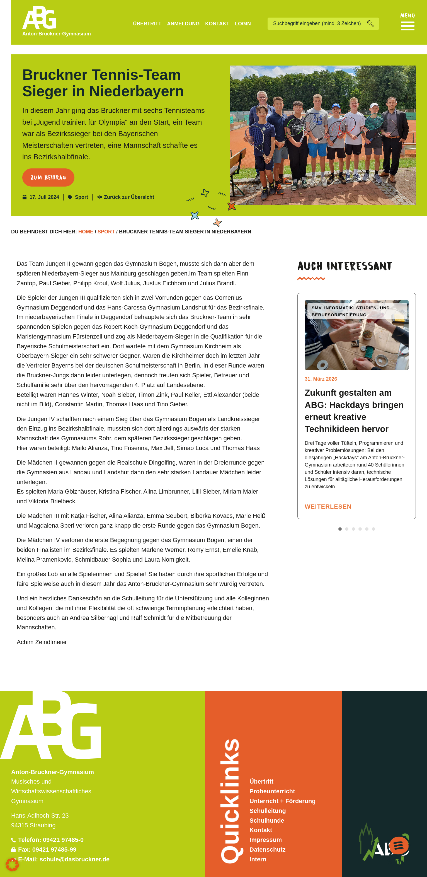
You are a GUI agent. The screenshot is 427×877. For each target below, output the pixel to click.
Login (243, 23)
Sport (81, 187)
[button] (340, 519)
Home (85, 222)
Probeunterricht (272, 781)
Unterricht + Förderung (282, 791)
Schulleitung (267, 801)
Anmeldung (183, 23)
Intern (257, 849)
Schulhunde (266, 810)
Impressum (265, 830)
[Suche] (373, 24)
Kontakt (217, 23)
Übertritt (147, 23)
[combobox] (317, 24)
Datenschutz (267, 839)
